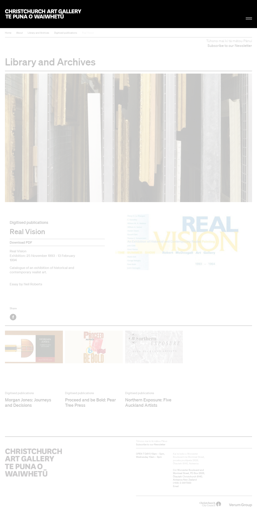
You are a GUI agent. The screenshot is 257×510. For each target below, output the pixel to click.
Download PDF (21, 242)
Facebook (13, 317)
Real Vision (88, 32)
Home (8, 32)
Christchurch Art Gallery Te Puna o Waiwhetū (43, 14)
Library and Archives (38, 32)
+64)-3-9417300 (182, 482)
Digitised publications (65, 32)
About (19, 32)
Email (176, 486)
